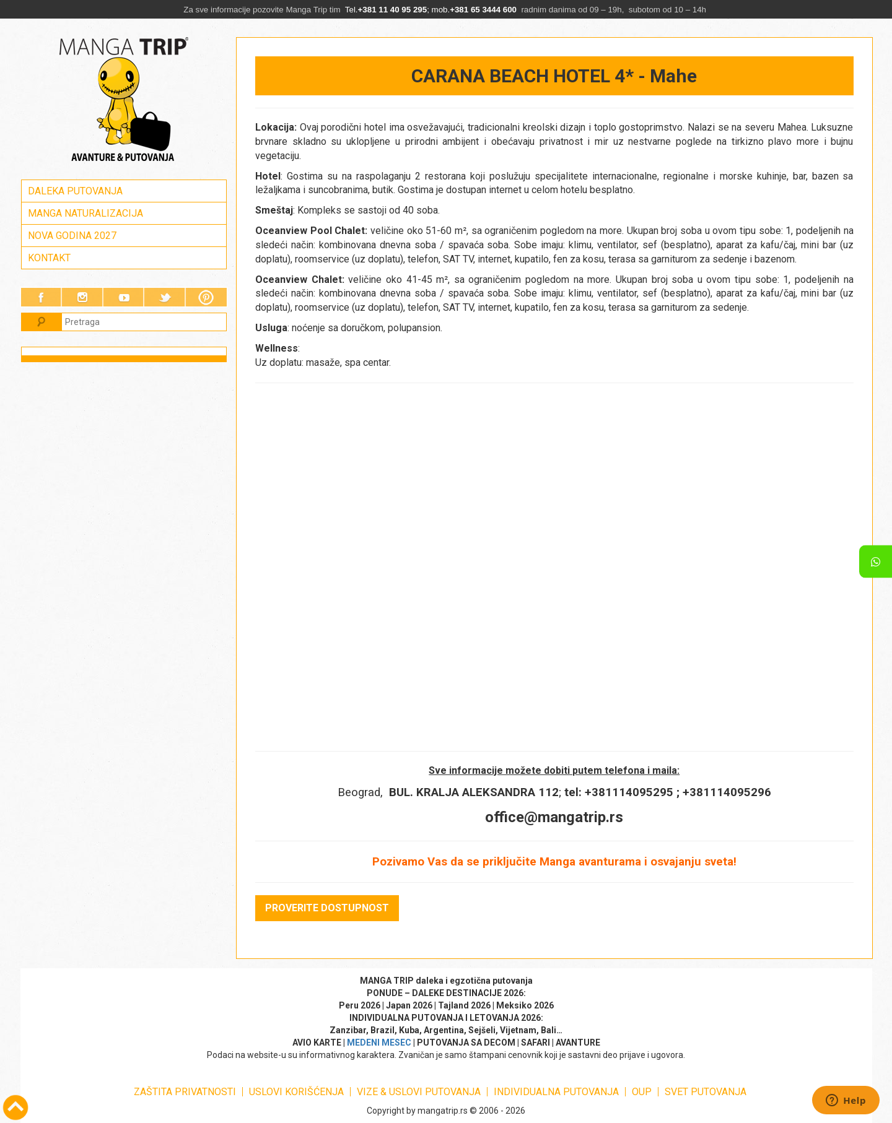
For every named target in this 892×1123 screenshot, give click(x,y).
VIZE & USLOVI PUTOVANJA (419, 1092)
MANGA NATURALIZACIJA (85, 213)
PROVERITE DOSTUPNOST (327, 908)
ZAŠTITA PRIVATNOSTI (185, 1092)
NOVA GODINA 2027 (72, 235)
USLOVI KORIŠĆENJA (296, 1092)
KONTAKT (49, 258)
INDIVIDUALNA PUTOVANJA (556, 1092)
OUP (642, 1092)
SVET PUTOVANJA (705, 1092)
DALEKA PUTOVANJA (75, 191)
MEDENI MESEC (379, 1042)
